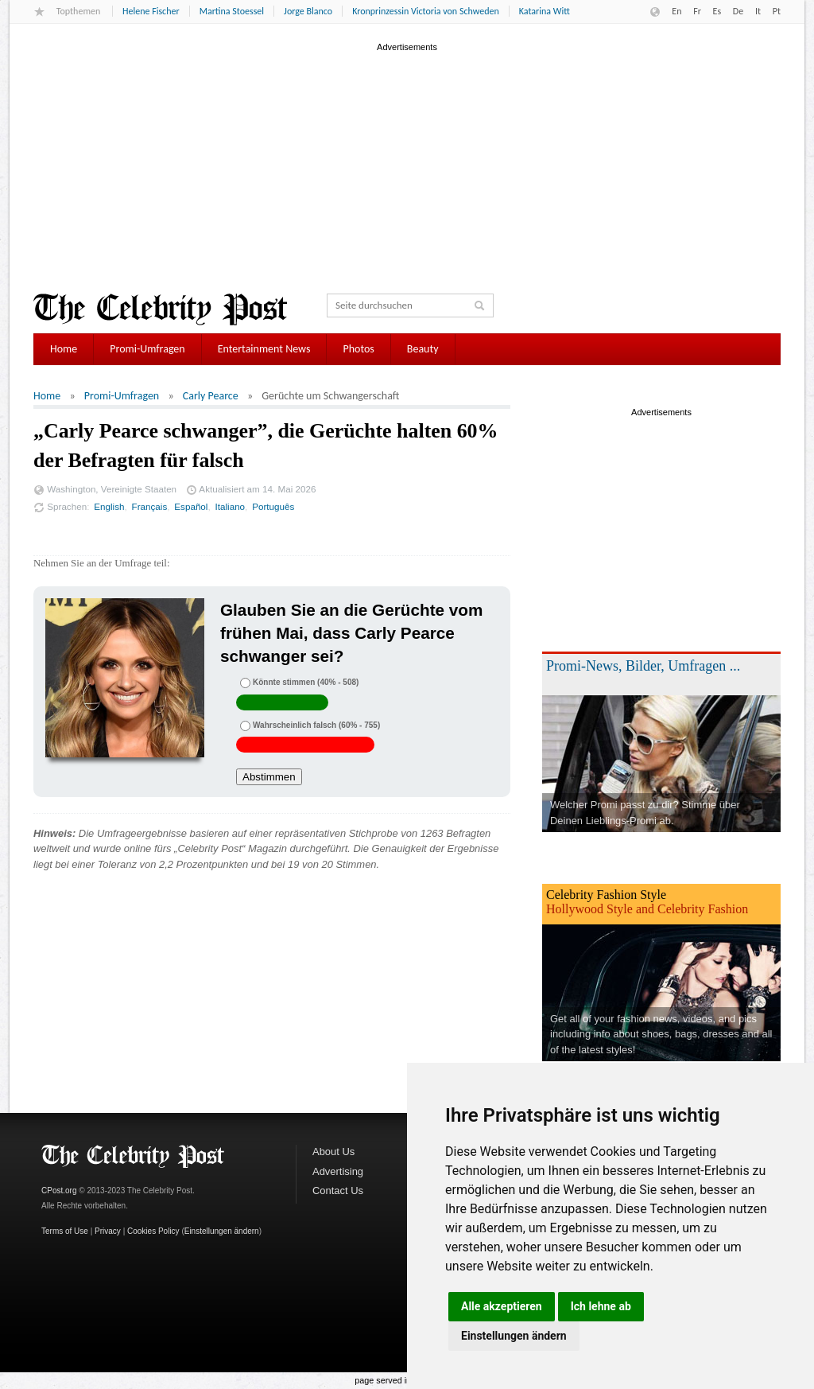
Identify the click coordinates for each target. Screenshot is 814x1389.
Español (190, 506)
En (676, 11)
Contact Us (337, 1190)
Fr (697, 11)
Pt (777, 11)
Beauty (423, 349)
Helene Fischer (151, 11)
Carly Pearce (210, 396)
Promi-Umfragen (147, 349)
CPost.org (58, 1190)
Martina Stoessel (232, 11)
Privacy (108, 1231)
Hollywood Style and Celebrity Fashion (647, 909)
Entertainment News (264, 349)
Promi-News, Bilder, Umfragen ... (643, 666)
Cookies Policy (153, 1231)
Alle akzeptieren (501, 1306)
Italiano (230, 506)
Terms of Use (64, 1231)
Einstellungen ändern (514, 1335)
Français (150, 506)
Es (717, 11)
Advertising (337, 1171)
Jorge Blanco (308, 11)
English (109, 506)
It (758, 11)
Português (273, 506)
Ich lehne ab (601, 1306)
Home (63, 349)
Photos (358, 349)
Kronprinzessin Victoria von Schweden (425, 11)
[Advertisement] (407, 166)
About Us (333, 1152)
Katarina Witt (544, 11)
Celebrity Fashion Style (606, 894)
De (738, 11)
